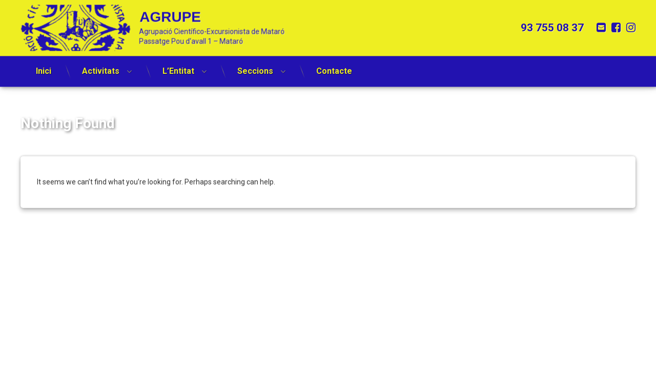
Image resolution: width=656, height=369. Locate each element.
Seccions (255, 66)
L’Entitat (178, 66)
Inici (43, 66)
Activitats (100, 66)
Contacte (334, 66)
